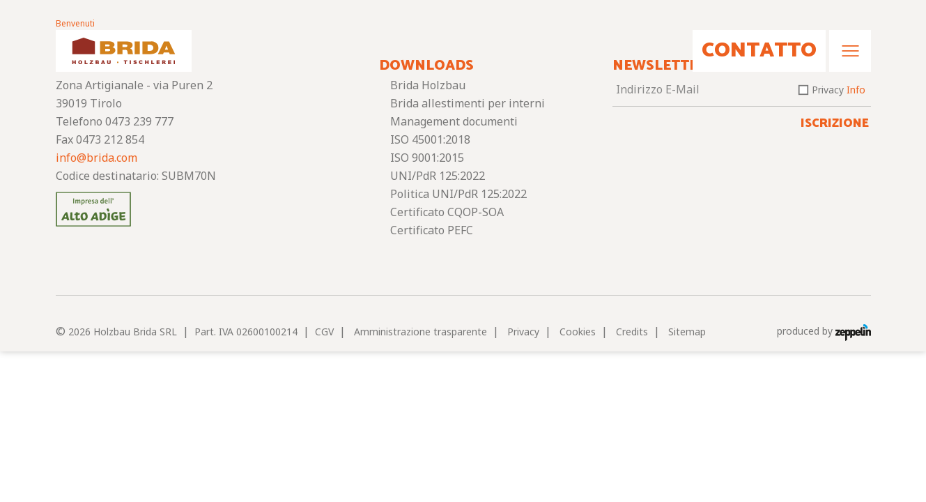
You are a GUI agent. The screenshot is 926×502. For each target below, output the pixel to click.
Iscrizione (835, 123)
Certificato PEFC (431, 230)
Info (856, 89)
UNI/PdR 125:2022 (437, 175)
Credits (632, 331)
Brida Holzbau (427, 85)
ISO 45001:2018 (430, 139)
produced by (824, 331)
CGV (324, 331)
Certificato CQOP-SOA (447, 212)
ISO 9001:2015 (427, 157)
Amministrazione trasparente (420, 331)
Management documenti (454, 121)
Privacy (838, 89)
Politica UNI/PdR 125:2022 (458, 193)
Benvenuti (75, 23)
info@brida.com (96, 157)
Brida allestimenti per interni (467, 103)
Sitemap (687, 331)
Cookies (578, 331)
